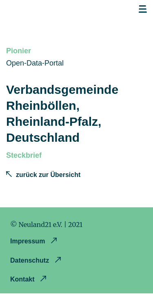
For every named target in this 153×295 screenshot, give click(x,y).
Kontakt (23, 279)
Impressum (28, 241)
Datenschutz (30, 260)
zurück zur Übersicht (48, 174)
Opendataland (49, 11)
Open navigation (143, 9)
